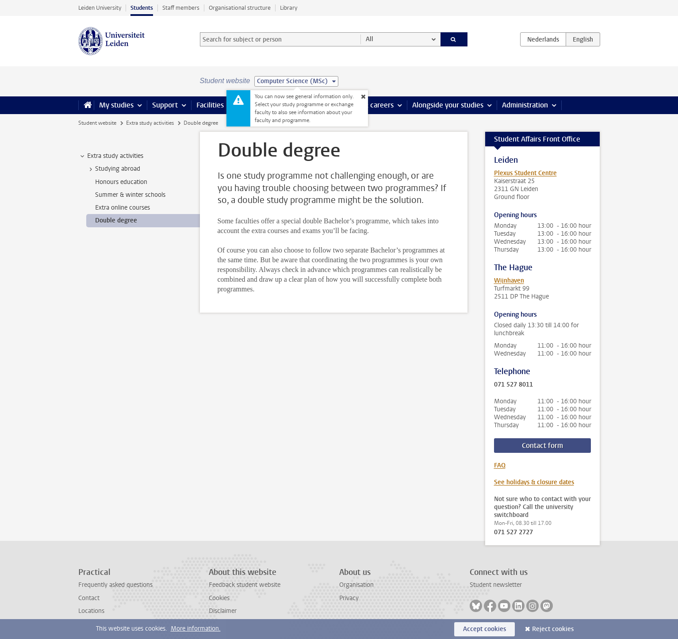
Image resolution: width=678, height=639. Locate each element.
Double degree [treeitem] (116, 220)
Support (165, 105)
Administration (525, 105)
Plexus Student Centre (525, 173)
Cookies (219, 598)
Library (288, 7)
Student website (97, 122)
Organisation (356, 585)
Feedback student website (244, 585)
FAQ (500, 465)
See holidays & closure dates (534, 482)
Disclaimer (223, 611)
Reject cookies (553, 629)
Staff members (180, 7)
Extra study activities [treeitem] (111, 156)
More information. (196, 628)
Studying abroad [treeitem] (113, 169)
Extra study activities (150, 122)
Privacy (349, 598)
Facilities (210, 105)
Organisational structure (240, 7)
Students (141, 7)
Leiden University (99, 7)
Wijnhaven (509, 280)
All (369, 39)
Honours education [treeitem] (121, 182)
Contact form (542, 445)
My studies (116, 105)
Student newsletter (496, 585)
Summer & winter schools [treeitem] (130, 195)
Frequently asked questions (115, 585)
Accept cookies (484, 629)
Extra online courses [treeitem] (122, 207)
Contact (89, 598)
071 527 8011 (513, 385)
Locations (91, 611)
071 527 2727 (513, 532)
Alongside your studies (447, 105)
